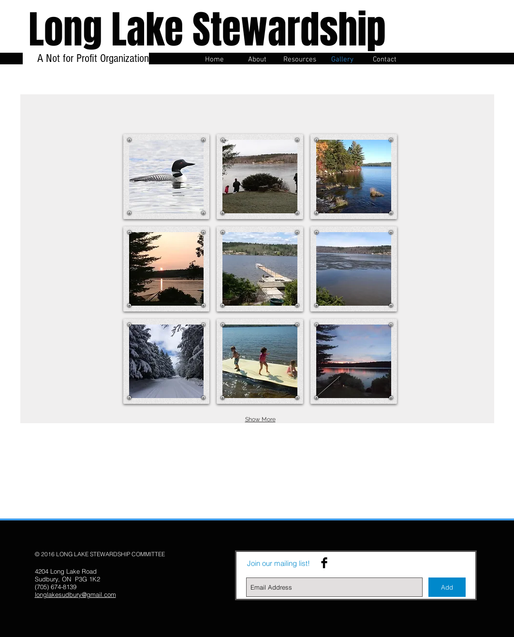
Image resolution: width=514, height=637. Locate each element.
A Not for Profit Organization (91, 65)
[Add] (447, 587)
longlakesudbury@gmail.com (75, 594)
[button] (166, 176)
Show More (260, 419)
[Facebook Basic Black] (324, 562)
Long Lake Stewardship (207, 29)
